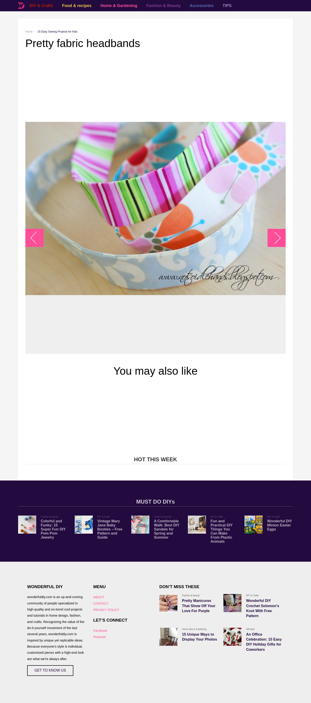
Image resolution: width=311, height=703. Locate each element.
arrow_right (274, 238)
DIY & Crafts (41, 5)
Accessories (202, 5)
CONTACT (100, 603)
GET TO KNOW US (50, 670)
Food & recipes (76, 5)
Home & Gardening (118, 5)
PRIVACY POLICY (106, 610)
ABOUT (98, 597)
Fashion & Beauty (163, 5)
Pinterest (99, 637)
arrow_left (36, 238)
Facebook (100, 630)
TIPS (227, 5)
